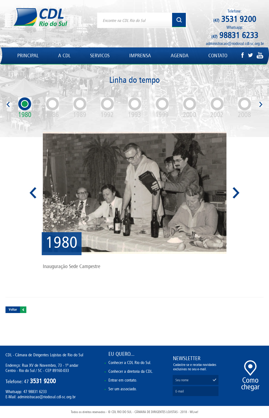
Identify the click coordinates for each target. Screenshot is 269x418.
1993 (134, 108)
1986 (52, 108)
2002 (217, 108)
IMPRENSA (140, 55)
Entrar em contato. (122, 380)
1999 (162, 108)
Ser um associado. (122, 388)
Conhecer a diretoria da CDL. (130, 371)
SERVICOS (100, 55)
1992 (107, 108)
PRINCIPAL (27, 55)
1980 (25, 108)
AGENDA (180, 55)
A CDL (64, 55)
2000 (189, 108)
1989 (79, 108)
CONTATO (217, 55)
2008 (244, 108)
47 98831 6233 (35, 391)
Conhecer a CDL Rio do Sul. (129, 362)
